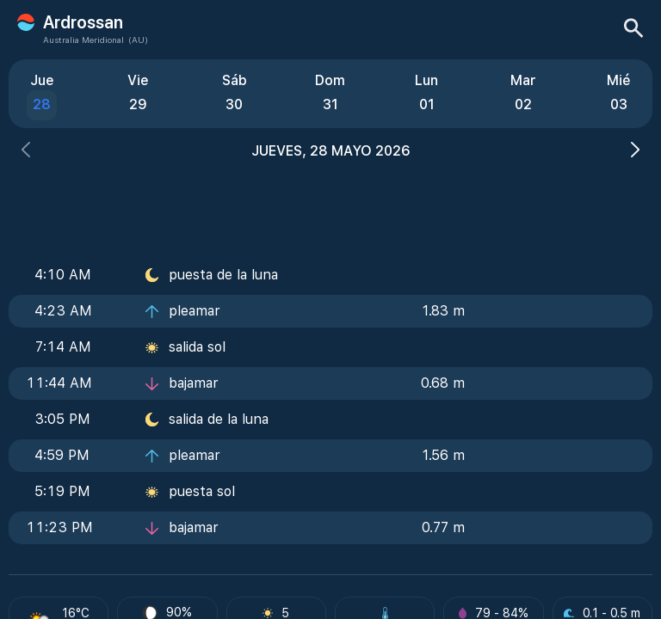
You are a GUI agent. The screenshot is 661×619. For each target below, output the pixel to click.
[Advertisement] (330, 204)
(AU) (138, 39)
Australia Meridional (83, 39)
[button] (26, 152)
